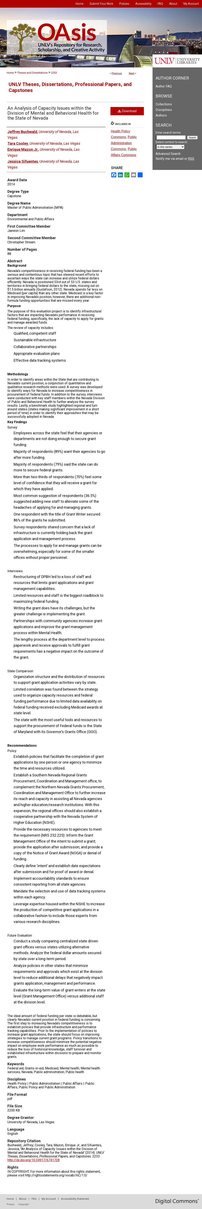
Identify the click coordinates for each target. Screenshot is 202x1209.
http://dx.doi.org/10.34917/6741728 (33, 1160)
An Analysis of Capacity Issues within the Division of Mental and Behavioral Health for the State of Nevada (53, 113)
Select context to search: (172, 142)
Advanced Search (168, 154)
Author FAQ (164, 86)
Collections (164, 104)
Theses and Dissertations (32, 72)
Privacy (10, 1204)
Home (10, 72)
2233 (54, 72)
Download (127, 111)
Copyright (23, 1204)
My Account (49, 1198)
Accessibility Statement (75, 1198)
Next (131, 73)
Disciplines (164, 110)
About (22, 1198)
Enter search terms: (168, 132)
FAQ (34, 1198)
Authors (161, 115)
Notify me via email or (175, 159)
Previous (117, 73)
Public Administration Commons (124, 143)
